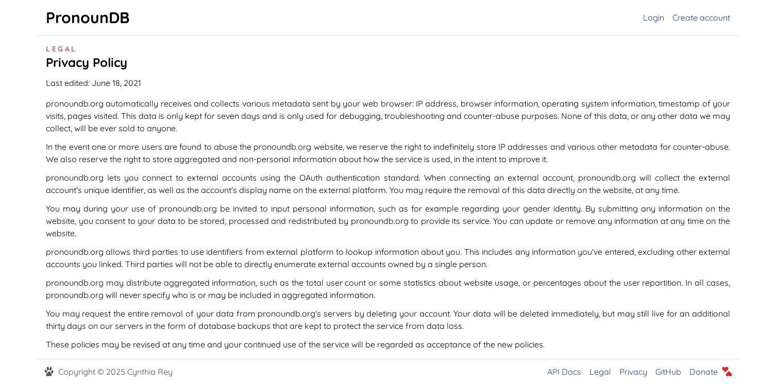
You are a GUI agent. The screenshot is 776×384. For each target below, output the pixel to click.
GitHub (668, 371)
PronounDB (88, 17)
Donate (703, 371)
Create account (701, 17)
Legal (600, 371)
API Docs (564, 371)
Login (653, 17)
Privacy (633, 371)
